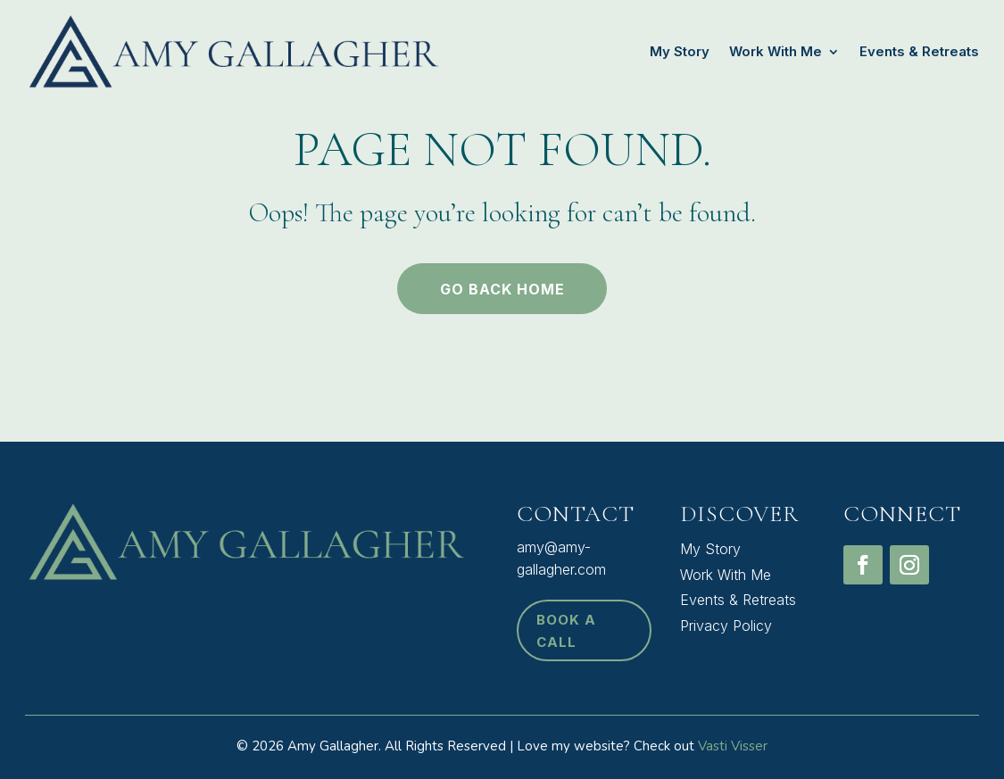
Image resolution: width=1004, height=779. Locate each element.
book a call (566, 631)
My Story (679, 51)
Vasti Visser (733, 746)
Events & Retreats (919, 51)
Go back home (502, 289)
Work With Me (775, 51)
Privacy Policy (726, 625)
